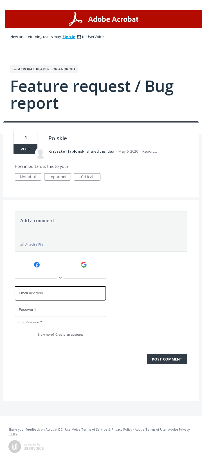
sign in (68, 36)
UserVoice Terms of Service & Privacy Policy (98, 429)
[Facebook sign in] (37, 264)
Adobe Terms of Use (150, 429)
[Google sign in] (84, 264)
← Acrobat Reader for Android (44, 69)
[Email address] (60, 293)
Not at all (31, 177)
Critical (90, 177)
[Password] (60, 310)
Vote (25, 149)
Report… (149, 151)
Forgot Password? (28, 322)
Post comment (167, 359)
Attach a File (34, 244)
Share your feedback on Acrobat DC (35, 429)
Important (59, 177)
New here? (60, 335)
